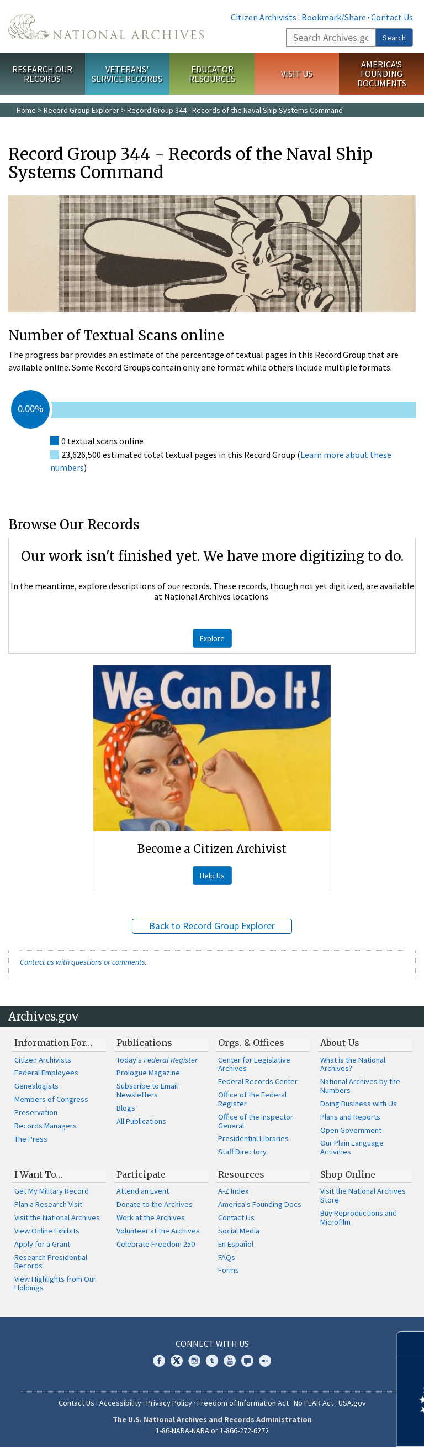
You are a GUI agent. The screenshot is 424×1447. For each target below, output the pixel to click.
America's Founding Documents (381, 74)
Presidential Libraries (253, 1138)
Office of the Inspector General (255, 1121)
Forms (228, 1270)
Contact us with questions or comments (82, 962)
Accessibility (120, 1403)
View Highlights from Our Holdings (55, 1283)
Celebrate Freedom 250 (155, 1244)
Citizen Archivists (263, 17)
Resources (241, 1174)
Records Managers (45, 1126)
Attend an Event (142, 1191)
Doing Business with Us (358, 1103)
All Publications (141, 1121)
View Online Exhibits (47, 1231)
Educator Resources (212, 74)
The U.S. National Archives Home (106, 26)
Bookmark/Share (333, 17)
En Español (235, 1244)
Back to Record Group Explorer (212, 926)
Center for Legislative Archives (254, 1064)
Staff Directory (242, 1152)
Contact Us (392, 17)
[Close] (411, 1344)
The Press (30, 1139)
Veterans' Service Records (127, 74)
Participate (141, 1174)
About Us (339, 1042)
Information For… (53, 1042)
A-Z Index (233, 1191)
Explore (212, 638)
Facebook (159, 1360)
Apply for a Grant (42, 1244)
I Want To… (38, 1174)
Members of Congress (51, 1099)
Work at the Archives (150, 1217)
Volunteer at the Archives (158, 1231)
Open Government (350, 1130)
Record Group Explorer (81, 110)
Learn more (325, 1427)
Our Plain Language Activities (352, 1147)
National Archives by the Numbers (360, 1085)
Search (394, 38)
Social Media (238, 1231)
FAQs (226, 1257)
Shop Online (347, 1174)
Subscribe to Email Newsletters (147, 1090)
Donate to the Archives (154, 1204)
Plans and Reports (350, 1117)
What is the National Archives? (352, 1064)
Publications (144, 1042)
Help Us (212, 876)
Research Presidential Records (50, 1261)
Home (26, 110)
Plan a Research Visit (48, 1204)
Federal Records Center (258, 1081)
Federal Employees (46, 1073)
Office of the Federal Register (252, 1099)
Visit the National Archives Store (363, 1195)
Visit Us (296, 73)
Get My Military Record (51, 1191)
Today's (157, 1060)
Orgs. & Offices (251, 1042)
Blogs (125, 1108)
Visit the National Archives (57, 1217)
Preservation (35, 1112)
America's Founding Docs (259, 1204)
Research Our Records (42, 74)
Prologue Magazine (148, 1073)
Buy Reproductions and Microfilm (358, 1217)
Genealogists (36, 1086)
